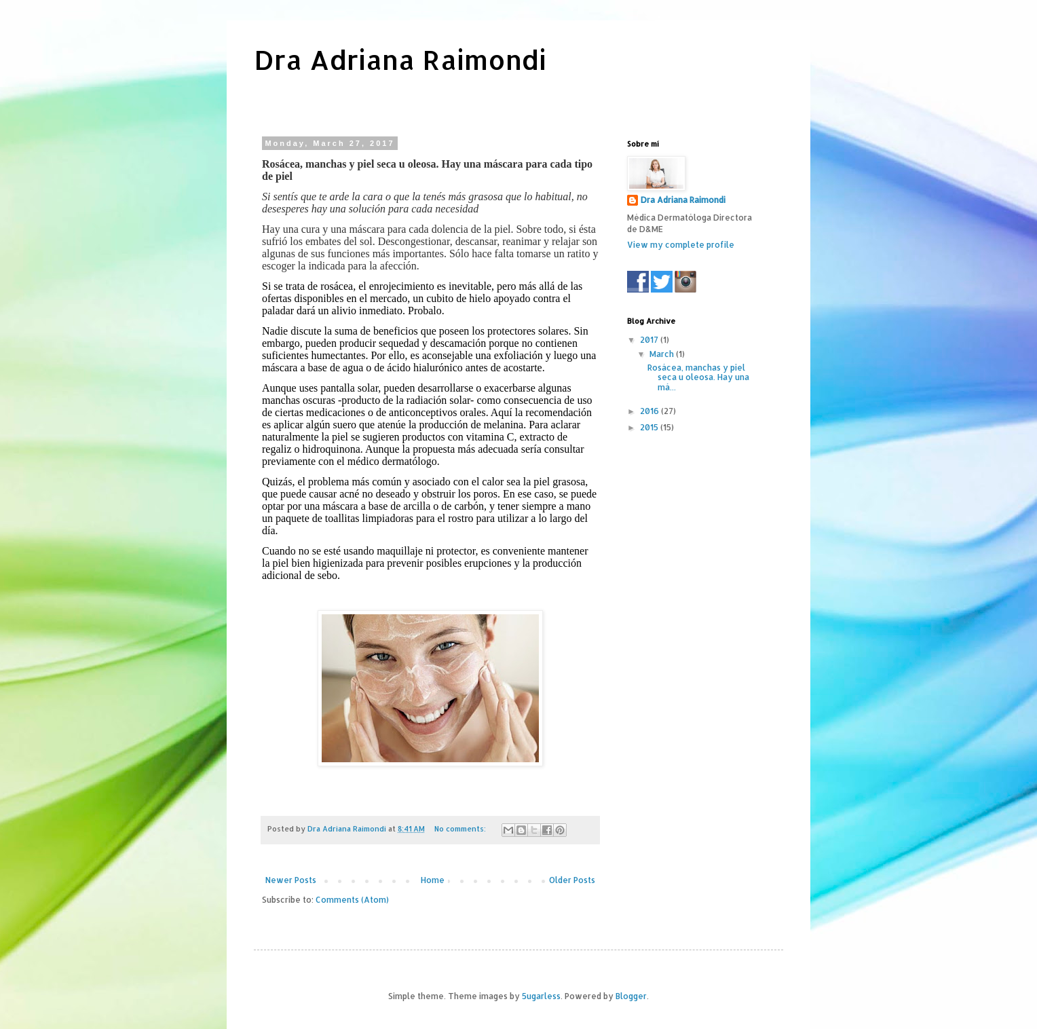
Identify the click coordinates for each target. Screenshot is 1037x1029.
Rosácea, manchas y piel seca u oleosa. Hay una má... (698, 377)
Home (433, 880)
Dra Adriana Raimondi (400, 59)
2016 (650, 411)
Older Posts (572, 880)
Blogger (631, 996)
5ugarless (541, 996)
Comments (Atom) (352, 900)
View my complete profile (680, 245)
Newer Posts (290, 880)
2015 (650, 427)
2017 (650, 340)
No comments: (461, 829)
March (662, 354)
